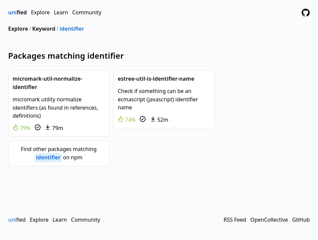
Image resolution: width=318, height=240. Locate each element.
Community (87, 12)
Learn (61, 12)
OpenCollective (269, 219)
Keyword (43, 28)
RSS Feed (235, 219)
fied (17, 12)
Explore (40, 12)
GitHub (301, 219)
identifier (72, 28)
